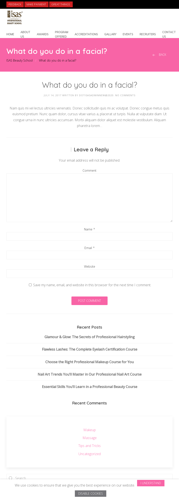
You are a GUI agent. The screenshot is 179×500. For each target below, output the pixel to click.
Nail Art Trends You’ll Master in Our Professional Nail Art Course (90, 374)
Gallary (110, 34)
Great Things (60, 4)
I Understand (151, 483)
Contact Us (169, 34)
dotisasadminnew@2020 (96, 95)
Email (88, 248)
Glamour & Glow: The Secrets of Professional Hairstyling (89, 337)
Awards (43, 34)
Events (128, 34)
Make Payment (36, 4)
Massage (90, 437)
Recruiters (148, 34)
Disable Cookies (90, 493)
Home (10, 34)
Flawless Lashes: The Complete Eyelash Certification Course (89, 349)
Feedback (15, 4)
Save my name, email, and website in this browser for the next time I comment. (92, 285)
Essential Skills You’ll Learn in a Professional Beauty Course (89, 386)
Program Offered (61, 34)
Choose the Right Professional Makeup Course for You (89, 362)
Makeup (89, 430)
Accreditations (86, 34)
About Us (25, 34)
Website (89, 266)
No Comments (125, 95)
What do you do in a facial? (57, 60)
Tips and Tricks (89, 445)
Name (88, 229)
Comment (89, 170)
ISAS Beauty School (19, 60)
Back (159, 55)
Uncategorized (89, 453)
